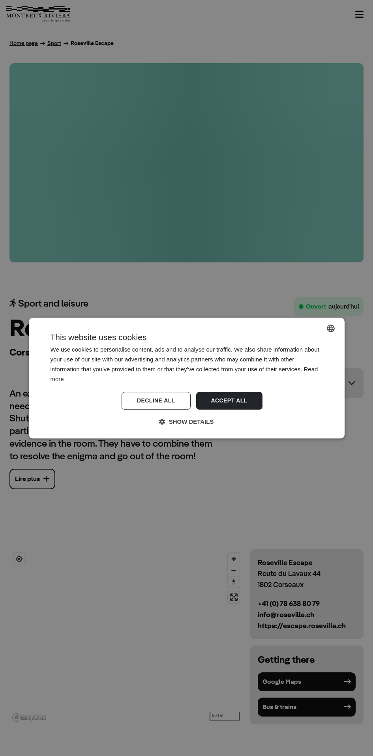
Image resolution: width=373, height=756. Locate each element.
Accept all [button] (229, 401)
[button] (187, 422)
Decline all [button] (156, 401)
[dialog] (186, 378)
